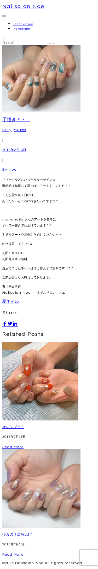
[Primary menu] (4, 16)
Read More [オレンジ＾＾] (13, 447)
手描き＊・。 (16, 120)
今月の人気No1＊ (17, 534)
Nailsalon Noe (23, 6)
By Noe (9, 169)
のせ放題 (20, 130)
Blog (6, 130)
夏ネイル (10, 301)
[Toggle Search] (4, 38)
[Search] (51, 43)
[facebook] (4, 323)
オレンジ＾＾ (13, 426)
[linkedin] (15, 323)
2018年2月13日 (14, 150)
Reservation (23, 24)
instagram (21, 28)
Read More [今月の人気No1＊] (13, 554)
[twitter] (10, 323)
